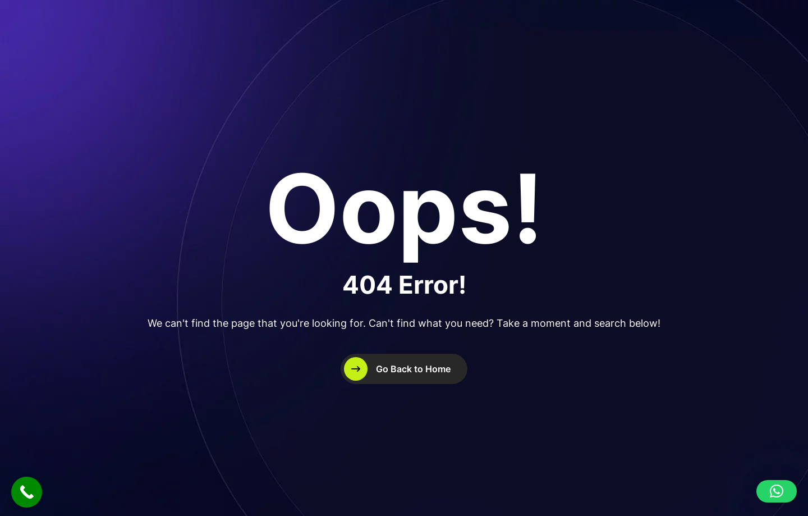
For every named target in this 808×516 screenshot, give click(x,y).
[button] (776, 491)
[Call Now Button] (26, 492)
